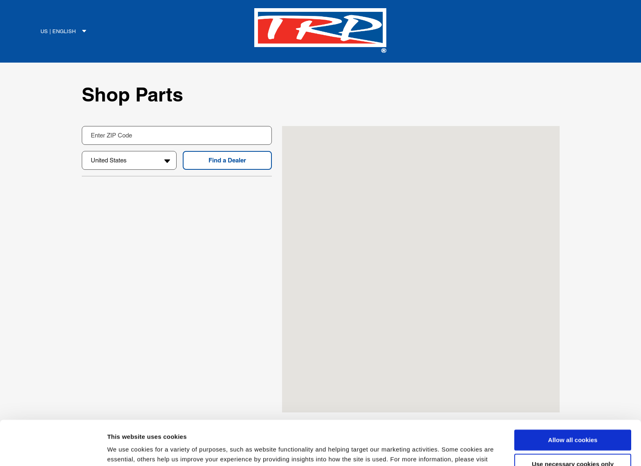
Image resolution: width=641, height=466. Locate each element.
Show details (126, 449)
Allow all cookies (573, 398)
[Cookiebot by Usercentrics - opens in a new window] (53, 450)
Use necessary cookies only (573, 422)
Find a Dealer (227, 160)
